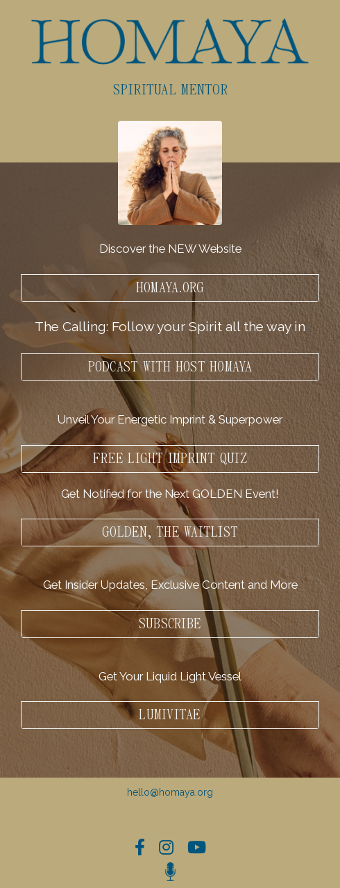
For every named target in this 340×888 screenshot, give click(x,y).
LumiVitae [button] (170, 715)
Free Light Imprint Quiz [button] (170, 459)
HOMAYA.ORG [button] (170, 288)
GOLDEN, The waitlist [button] (170, 532)
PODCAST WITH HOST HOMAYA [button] (170, 367)
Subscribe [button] (170, 624)
